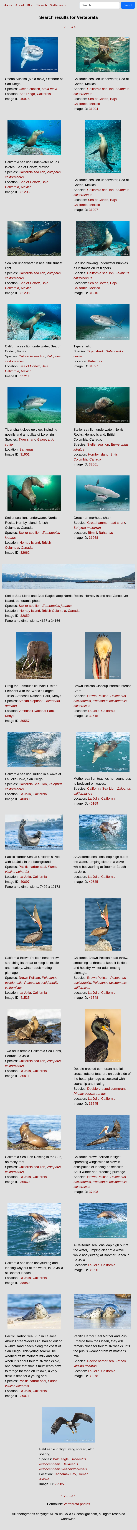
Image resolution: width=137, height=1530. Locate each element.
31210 (93, 293)
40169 (93, 803)
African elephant (31, 701)
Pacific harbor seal (32, 867)
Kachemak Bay (65, 1474)
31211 (25, 376)
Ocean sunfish (29, 89)
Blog (30, 5)
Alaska (44, 1479)
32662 (25, 552)
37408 (93, 1192)
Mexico (94, 104)
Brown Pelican (97, 696)
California (44, 94)
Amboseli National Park (36, 711)
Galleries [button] (57, 5)
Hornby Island (98, 454)
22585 (59, 1484)
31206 (25, 192)
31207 (93, 210)
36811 (25, 1076)
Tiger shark (95, 351)
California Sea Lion (33, 784)
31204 (93, 109)
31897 (93, 366)
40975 (25, 99)
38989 (25, 1283)
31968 (93, 537)
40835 (93, 882)
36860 (25, 1182)
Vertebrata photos (77, 1504)
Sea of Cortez (98, 99)
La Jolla (93, 711)
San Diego (27, 94)
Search (41, 5)
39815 (93, 716)
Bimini (92, 532)
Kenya (9, 716)
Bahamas (95, 361)
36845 (93, 1103)
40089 (25, 799)
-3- (69, 27)
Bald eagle (61, 1459)
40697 (25, 882)
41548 (93, 997)
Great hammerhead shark (106, 523)
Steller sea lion (98, 444)
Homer (82, 1474)
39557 (25, 721)
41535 (25, 997)
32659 (25, 616)
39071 (25, 1396)
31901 (25, 454)
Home (8, 5)
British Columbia (54, 611)
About (19, 5)
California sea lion (100, 89)
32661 (93, 464)
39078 (93, 1376)
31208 (25, 293)
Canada (95, 459)
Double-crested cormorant (106, 1088)
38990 (93, 1270)
